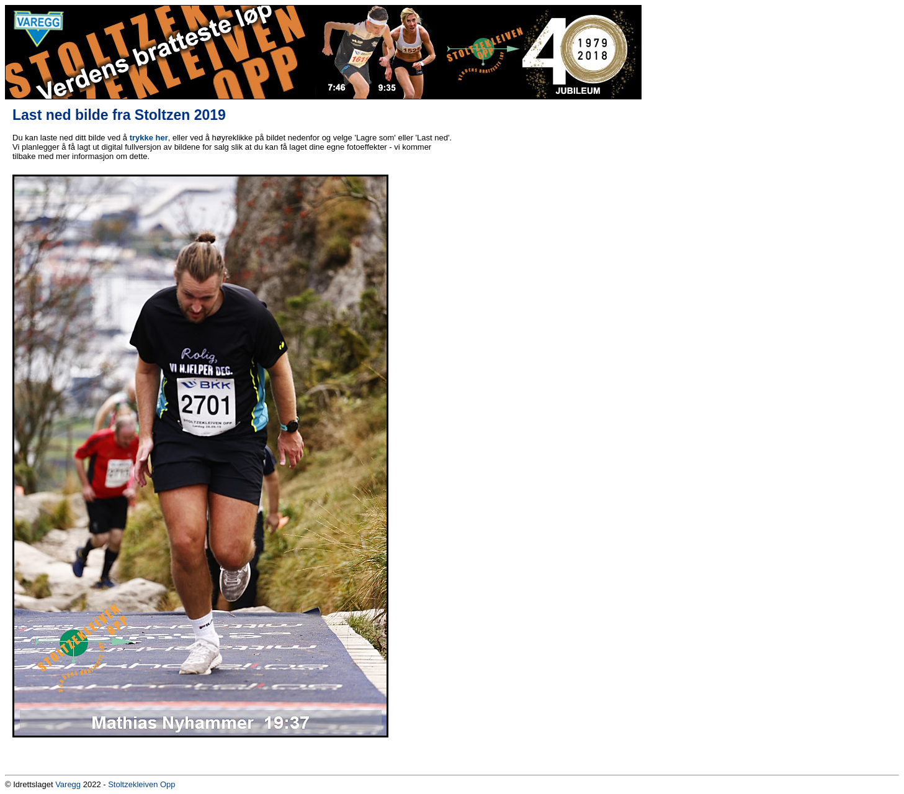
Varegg (68, 784)
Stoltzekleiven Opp (141, 784)
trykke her (149, 137)
